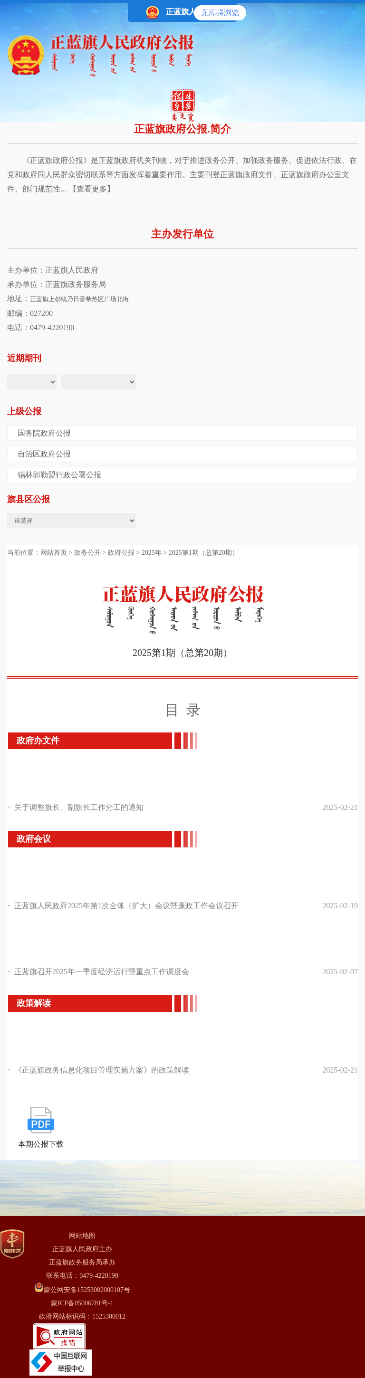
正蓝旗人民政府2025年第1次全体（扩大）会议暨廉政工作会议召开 (126, 906)
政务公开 (87, 552)
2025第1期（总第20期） (204, 552)
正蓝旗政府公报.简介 (182, 129)
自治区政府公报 (44, 454)
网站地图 (82, 1235)
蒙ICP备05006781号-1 (82, 1303)
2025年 (152, 552)
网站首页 (53, 552)
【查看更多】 (92, 189)
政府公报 (121, 552)
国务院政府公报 (44, 433)
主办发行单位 (182, 234)
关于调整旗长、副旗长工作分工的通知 (79, 807)
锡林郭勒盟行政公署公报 (59, 475)
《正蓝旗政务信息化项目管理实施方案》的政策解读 (101, 1070)
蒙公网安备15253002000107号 (82, 1288)
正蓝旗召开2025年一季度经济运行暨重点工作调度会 (101, 972)
